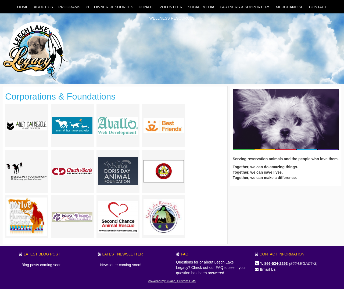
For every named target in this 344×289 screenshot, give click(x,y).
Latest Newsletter (122, 254)
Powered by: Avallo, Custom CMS (172, 281)
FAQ (184, 254)
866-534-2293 (274, 263)
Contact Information (282, 254)
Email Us (268, 269)
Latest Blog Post (42, 254)
